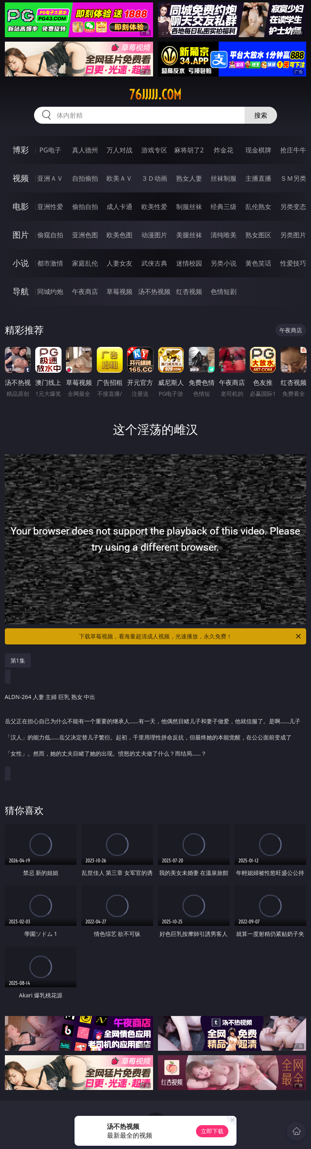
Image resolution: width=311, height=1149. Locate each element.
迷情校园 (189, 263)
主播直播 (258, 178)
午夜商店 (85, 291)
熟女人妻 (189, 178)
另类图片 (293, 234)
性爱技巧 (293, 263)
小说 (21, 263)
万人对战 (119, 150)
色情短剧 (223, 291)
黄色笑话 (258, 263)
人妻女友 (119, 263)
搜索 (260, 115)
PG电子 (50, 150)
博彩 (21, 149)
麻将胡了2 (189, 150)
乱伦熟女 (258, 206)
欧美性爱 (154, 206)
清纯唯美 (223, 234)
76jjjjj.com (155, 95)
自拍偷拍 (85, 178)
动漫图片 (154, 234)
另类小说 (223, 263)
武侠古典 (154, 263)
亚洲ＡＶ (50, 178)
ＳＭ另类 (293, 178)
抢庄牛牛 (293, 150)
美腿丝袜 (189, 234)
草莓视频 (119, 291)
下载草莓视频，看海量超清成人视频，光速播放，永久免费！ (190, 636)
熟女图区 (258, 234)
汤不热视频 (154, 291)
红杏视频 (189, 291)
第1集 (18, 660)
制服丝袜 (189, 206)
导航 (21, 291)
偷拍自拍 (85, 206)
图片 (21, 234)
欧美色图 (119, 234)
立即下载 (212, 1131)
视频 (21, 178)
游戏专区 (154, 150)
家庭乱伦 (85, 263)
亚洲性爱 (50, 206)
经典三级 (223, 206)
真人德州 (85, 150)
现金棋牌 (258, 150)
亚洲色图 (85, 234)
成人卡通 (119, 206)
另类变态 (293, 206)
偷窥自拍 (50, 234)
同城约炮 (50, 291)
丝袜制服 (223, 178)
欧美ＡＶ (119, 178)
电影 (21, 206)
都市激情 (50, 263)
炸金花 (223, 150)
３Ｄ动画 (154, 178)
